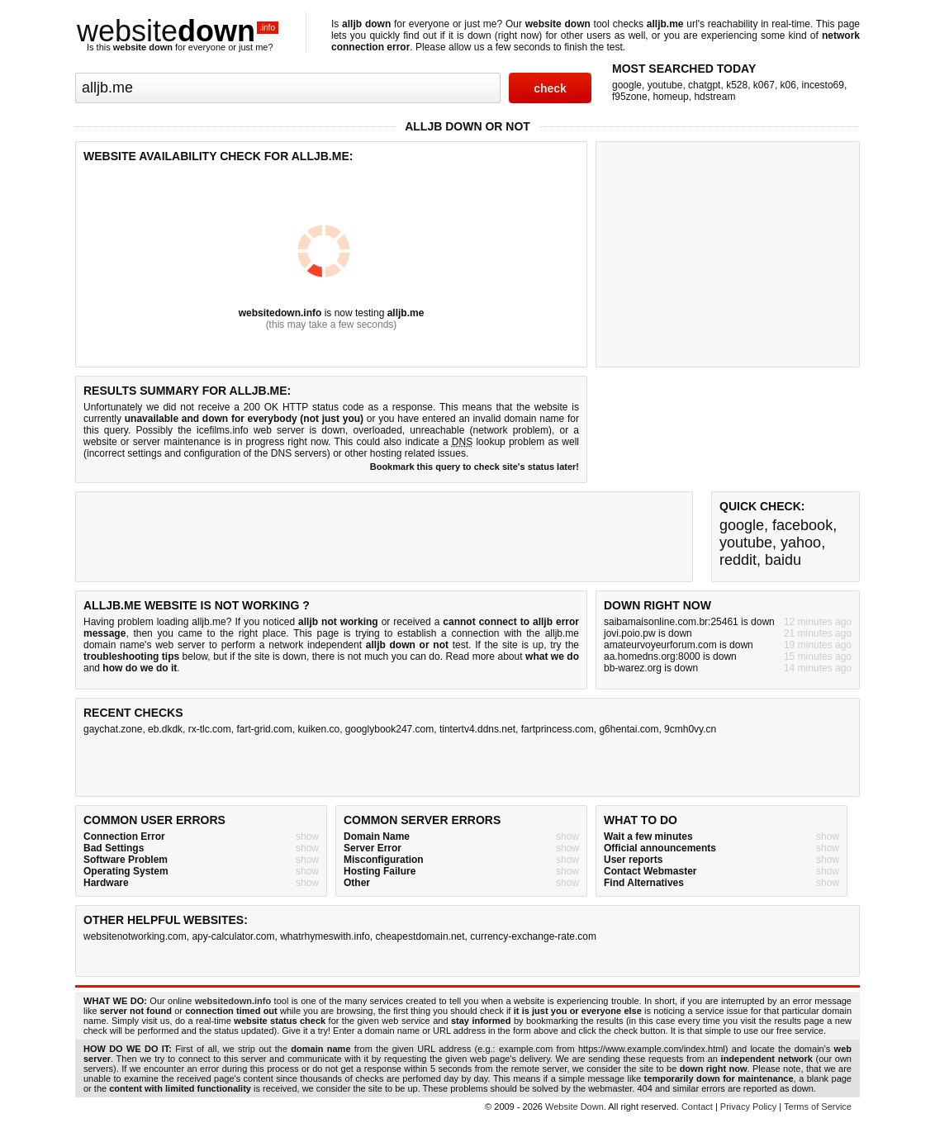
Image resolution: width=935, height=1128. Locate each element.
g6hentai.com (628, 729)
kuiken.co (318, 729)
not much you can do (394, 656)
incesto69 (823, 85)
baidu (783, 560)
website (177, 31)
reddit (738, 560)
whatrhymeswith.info (325, 936)
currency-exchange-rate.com (533, 936)
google (627, 85)
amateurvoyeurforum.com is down (678, 645)
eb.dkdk (165, 729)
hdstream (714, 96)
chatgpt (704, 85)
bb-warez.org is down (651, 668)
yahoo (801, 542)
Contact (697, 1106)
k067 (764, 85)
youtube (665, 85)
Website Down (574, 1106)
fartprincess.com (557, 729)
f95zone (630, 96)
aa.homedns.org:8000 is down (670, 656)
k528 (737, 85)
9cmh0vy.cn (690, 729)
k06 (788, 85)
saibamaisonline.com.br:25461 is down (689, 622)
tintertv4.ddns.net (477, 729)
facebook (802, 525)
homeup (670, 96)
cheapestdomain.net (420, 936)
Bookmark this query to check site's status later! (474, 467)
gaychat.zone (112, 729)
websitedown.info (280, 313)
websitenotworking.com (135, 936)
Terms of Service (818, 1106)
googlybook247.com (389, 729)
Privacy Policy (748, 1106)
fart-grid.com (264, 729)
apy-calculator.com (233, 936)
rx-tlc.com (209, 729)
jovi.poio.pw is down (648, 633)
